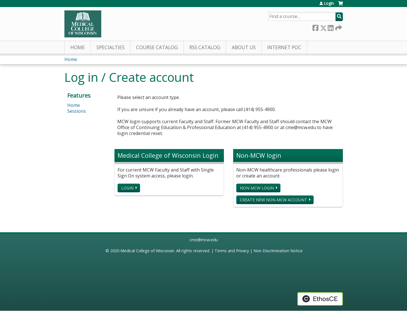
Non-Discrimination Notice (278, 250)
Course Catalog (157, 47)
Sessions (76, 111)
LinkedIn (330, 27)
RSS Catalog (204, 47)
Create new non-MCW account (273, 199)
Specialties (110, 47)
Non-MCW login (257, 188)
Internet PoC (284, 47)
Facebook (315, 27)
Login (329, 3)
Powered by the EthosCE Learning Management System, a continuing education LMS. (320, 299)
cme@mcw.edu (204, 239)
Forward (338, 27)
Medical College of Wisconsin (147, 250)
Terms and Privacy (232, 250)
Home (77, 47)
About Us (244, 47)
